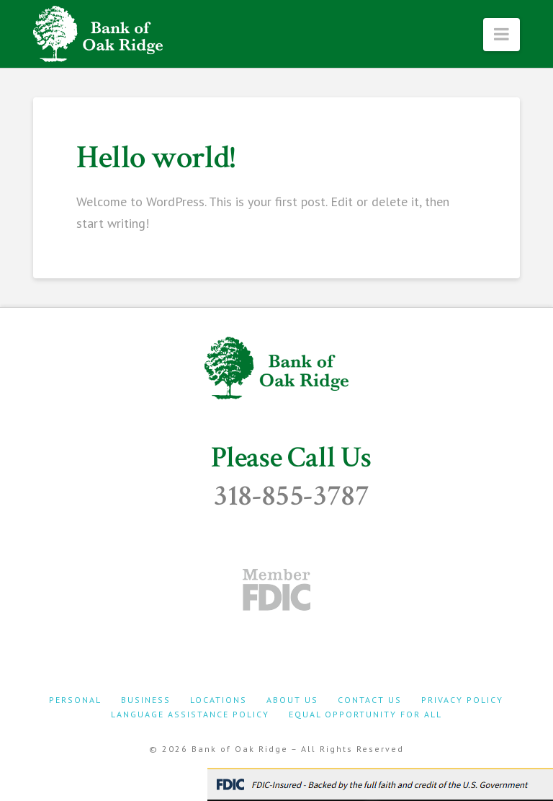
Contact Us (370, 699)
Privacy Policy (462, 699)
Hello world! (155, 157)
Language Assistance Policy (190, 714)
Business (146, 699)
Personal (75, 699)
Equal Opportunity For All (365, 714)
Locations (218, 699)
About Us (292, 699)
